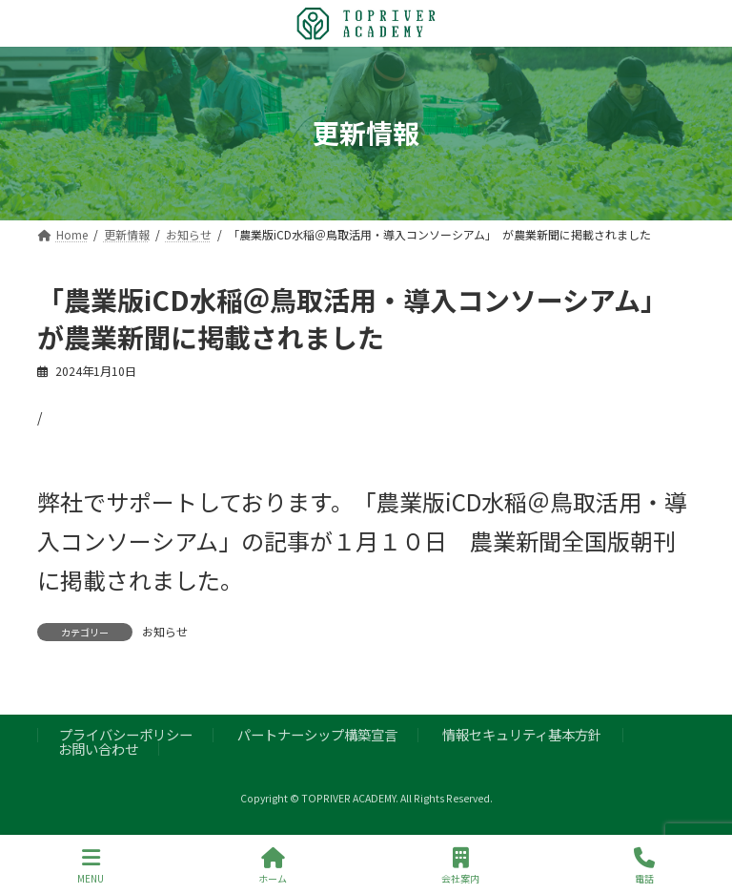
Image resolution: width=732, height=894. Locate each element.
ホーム (272, 865)
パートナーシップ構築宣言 (317, 735)
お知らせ (165, 631)
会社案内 (460, 865)
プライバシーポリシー (126, 735)
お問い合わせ (98, 748)
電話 (644, 865)
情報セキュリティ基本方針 (521, 735)
